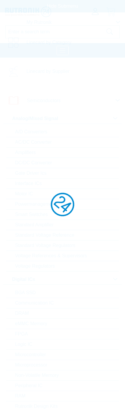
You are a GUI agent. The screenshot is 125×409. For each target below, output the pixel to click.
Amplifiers (25, 152)
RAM (20, 395)
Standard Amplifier (34, 224)
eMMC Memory (31, 323)
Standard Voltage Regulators (45, 245)
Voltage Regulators (35, 266)
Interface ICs (28, 183)
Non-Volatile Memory (37, 375)
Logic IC (23, 344)
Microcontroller (30, 354)
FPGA (21, 333)
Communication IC (34, 302)
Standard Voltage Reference (44, 235)
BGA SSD (25, 292)
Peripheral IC (28, 385)
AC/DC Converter (33, 142)
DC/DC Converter (33, 162)
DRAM (22, 313)
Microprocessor (31, 364)
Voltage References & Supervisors (51, 255)
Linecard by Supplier (48, 71)
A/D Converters (31, 131)
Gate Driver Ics (31, 173)
